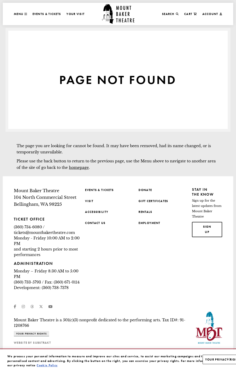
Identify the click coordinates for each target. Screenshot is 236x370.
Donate (145, 190)
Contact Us (95, 223)
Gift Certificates (153, 201)
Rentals (145, 212)
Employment (149, 223)
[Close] (229, 363)
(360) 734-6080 (28, 227)
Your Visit (75, 14)
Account (212, 14)
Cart (190, 14)
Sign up (212, 229)
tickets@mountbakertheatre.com (44, 232)
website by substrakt (32, 343)
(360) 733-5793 (27, 282)
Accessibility (96, 212)
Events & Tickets (46, 14)
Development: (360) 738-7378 (41, 287)
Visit (89, 201)
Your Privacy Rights (31, 333)
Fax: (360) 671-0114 (62, 282)
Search (170, 14)
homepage (79, 167)
